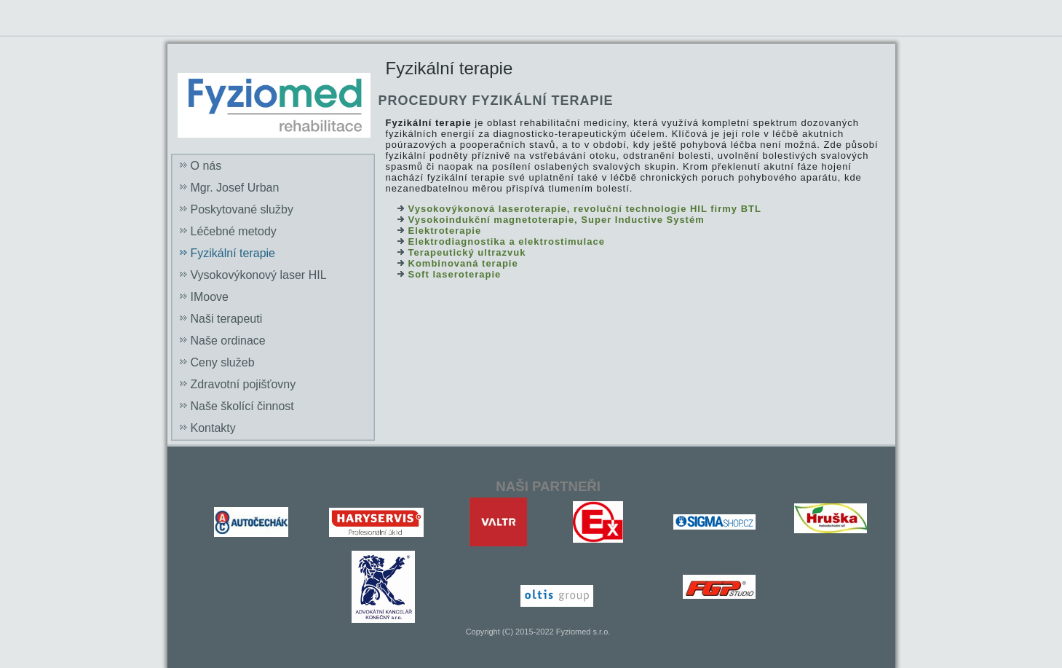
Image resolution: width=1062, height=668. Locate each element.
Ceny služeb (223, 362)
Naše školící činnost (242, 406)
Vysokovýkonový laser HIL (259, 275)
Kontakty (213, 428)
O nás (206, 166)
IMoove (210, 297)
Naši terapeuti (227, 319)
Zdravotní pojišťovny (243, 384)
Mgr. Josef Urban (235, 187)
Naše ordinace (228, 340)
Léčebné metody (234, 231)
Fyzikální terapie (233, 253)
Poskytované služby (242, 209)
